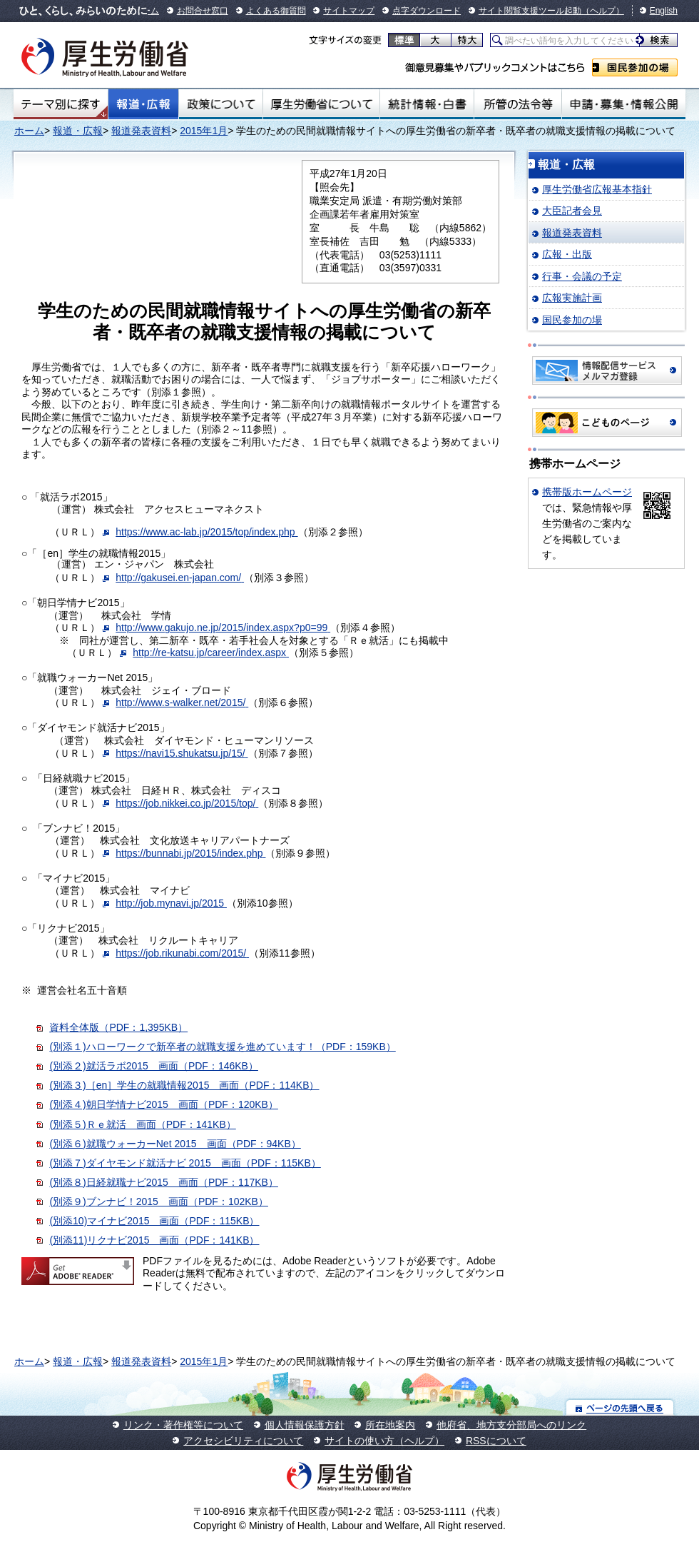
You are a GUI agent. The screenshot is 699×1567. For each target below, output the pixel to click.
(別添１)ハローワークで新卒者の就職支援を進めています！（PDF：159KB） (222, 1046)
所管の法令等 (517, 104)
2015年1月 (204, 130)
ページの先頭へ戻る (620, 1407)
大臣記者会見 (572, 210)
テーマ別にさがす (60, 104)
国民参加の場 (635, 67)
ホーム (29, 130)
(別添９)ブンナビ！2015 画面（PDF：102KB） (158, 1201)
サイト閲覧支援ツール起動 (530, 11)
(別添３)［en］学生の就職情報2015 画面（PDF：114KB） (184, 1085)
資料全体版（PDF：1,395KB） (118, 1027)
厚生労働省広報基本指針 (597, 189)
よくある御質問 (276, 11)
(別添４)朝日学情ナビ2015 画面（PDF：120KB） (163, 1104)
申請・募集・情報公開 (623, 104)
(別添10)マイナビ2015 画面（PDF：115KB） (154, 1220)
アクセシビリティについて (243, 1440)
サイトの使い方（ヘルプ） (384, 1440)
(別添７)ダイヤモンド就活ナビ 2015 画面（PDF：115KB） (184, 1163)
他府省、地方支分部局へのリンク (511, 1425)
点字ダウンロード (426, 11)
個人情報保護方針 (305, 1425)
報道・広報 (143, 104)
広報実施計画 (572, 297)
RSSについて (496, 1440)
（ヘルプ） (602, 11)
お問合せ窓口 (202, 11)
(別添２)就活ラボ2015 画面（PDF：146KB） (153, 1066)
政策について (220, 104)
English (664, 11)
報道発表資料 (141, 130)
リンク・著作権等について (183, 1425)
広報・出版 (567, 254)
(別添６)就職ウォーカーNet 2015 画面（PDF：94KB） (174, 1143)
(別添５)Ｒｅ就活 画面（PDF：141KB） (142, 1124)
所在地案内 (390, 1425)
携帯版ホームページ (587, 492)
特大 (466, 40)
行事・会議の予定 (582, 276)
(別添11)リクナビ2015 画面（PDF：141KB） (154, 1240)
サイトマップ (348, 11)
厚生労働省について (321, 104)
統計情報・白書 (427, 104)
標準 (404, 40)
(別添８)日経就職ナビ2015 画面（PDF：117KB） (163, 1182)
